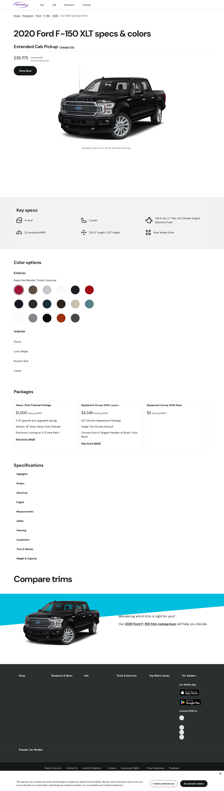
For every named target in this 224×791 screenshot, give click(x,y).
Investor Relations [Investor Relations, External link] (92, 768)
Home (17, 15)
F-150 (47, 15)
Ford (38, 15)
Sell (54, 4)
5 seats (93, 220)
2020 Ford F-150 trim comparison (150, 624)
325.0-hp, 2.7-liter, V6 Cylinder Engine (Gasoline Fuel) (177, 220)
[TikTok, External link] (181, 717)
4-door (29, 220)
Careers (112, 768)
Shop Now (25, 70)
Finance (87, 4)
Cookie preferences (164, 783)
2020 (55, 15)
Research (69, 4)
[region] (112, 780)
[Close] (220, 773)
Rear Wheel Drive (164, 232)
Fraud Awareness (155, 768)
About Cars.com (53, 768)
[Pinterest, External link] (181, 737)
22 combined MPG (35, 232)
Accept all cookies (194, 783)
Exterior (20, 273)
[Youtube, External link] (181, 727)
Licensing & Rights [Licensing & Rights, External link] (131, 768)
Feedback (174, 768)
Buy (42, 4)
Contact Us (72, 768)
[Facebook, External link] (181, 722)
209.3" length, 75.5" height (104, 232)
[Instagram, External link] (181, 732)
